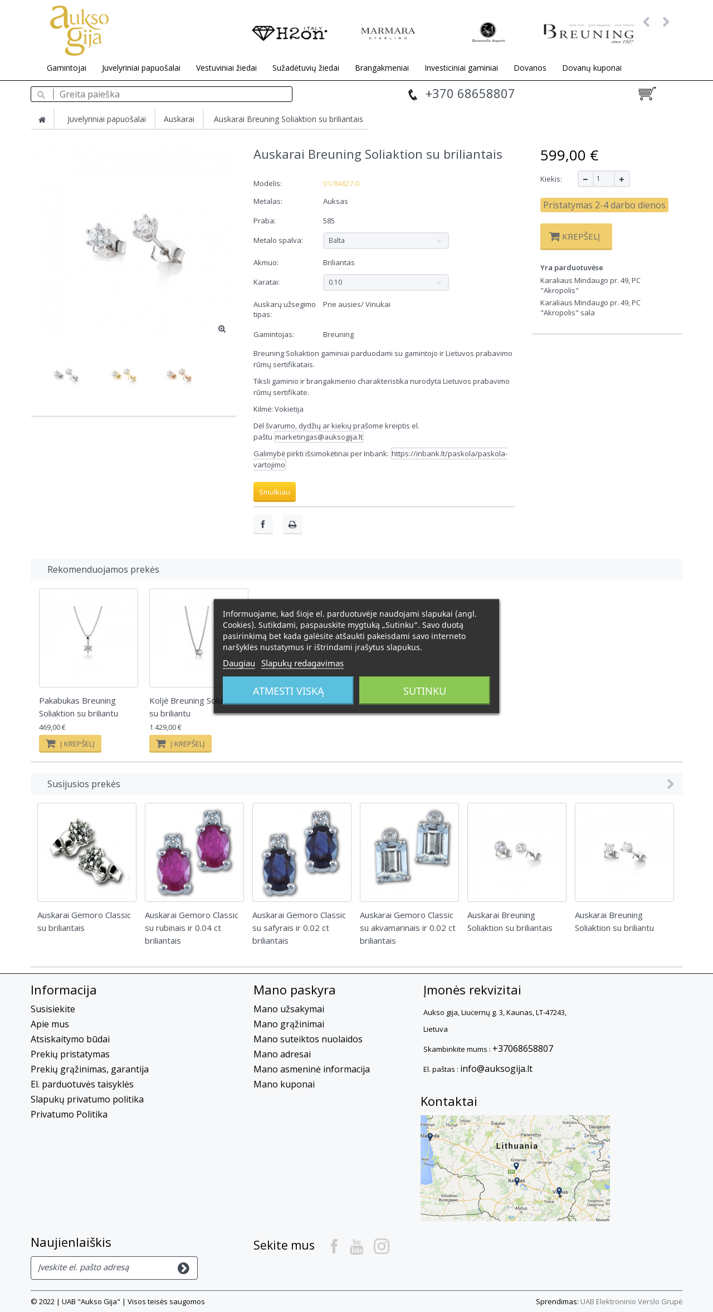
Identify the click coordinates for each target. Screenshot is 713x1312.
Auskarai (179, 119)
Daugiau (239, 662)
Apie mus (50, 1024)
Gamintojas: (273, 334)
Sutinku (424, 690)
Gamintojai (66, 67)
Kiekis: (551, 179)
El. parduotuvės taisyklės (82, 1084)
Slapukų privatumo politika (87, 1099)
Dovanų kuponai (592, 67)
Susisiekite (53, 1009)
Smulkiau (274, 492)
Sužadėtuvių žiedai (305, 67)
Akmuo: (266, 262)
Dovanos (530, 67)
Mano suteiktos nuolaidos (308, 1039)
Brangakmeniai (382, 67)
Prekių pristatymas (70, 1054)
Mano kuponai (284, 1084)
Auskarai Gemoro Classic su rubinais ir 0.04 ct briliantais (191, 927)
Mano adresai (282, 1054)
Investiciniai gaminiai (461, 67)
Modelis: (267, 183)
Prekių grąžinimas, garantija (90, 1069)
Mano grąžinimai (288, 1024)
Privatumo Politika (69, 1114)
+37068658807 (522, 1048)
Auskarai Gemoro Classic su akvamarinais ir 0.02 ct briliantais (408, 927)
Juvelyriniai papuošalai (141, 67)
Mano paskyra (294, 989)
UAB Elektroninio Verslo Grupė (631, 1301)
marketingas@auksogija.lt (319, 437)
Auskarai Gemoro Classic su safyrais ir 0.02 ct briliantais (299, 927)
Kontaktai (449, 1100)
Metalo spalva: (279, 240)
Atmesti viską (288, 690)
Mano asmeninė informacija (311, 1069)
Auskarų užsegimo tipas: (284, 309)
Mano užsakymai (288, 1009)
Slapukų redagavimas (302, 662)
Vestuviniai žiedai (226, 67)
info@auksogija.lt (496, 1068)
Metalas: (268, 201)
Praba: (265, 221)
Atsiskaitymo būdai (70, 1039)
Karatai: (267, 282)
